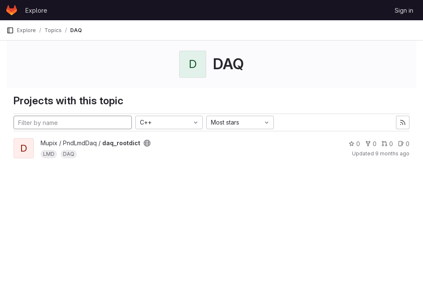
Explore (36, 10)
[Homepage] (12, 10)
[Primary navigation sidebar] (10, 30)
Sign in (404, 10)
